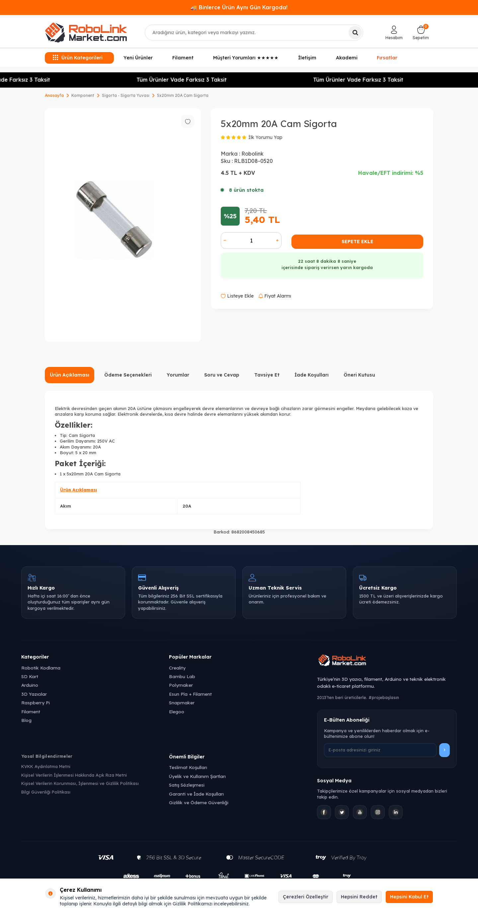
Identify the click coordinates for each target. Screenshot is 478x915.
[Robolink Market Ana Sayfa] (387, 661)
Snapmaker (182, 702)
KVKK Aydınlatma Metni (45, 766)
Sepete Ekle (357, 242)
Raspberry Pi (35, 702)
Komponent (82, 95)
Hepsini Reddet (359, 897)
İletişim (307, 58)
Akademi (347, 58)
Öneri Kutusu (359, 375)
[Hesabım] (394, 32)
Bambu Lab (182, 676)
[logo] (86, 32)
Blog (26, 720)
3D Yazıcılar (34, 694)
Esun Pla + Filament (190, 694)
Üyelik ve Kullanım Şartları (197, 776)
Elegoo (176, 711)
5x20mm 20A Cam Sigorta (182, 95)
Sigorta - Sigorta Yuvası (125, 95)
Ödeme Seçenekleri (128, 375)
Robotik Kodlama (40, 667)
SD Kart (29, 676)
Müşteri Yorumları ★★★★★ (246, 58)
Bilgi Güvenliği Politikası (45, 792)
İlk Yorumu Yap (265, 137)
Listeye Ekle (237, 296)
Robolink (252, 153)
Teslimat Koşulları (188, 767)
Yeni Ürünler (138, 58)
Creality (177, 667)
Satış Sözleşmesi (186, 785)
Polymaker (181, 685)
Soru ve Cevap (221, 375)
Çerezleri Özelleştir (305, 897)
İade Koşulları (311, 375)
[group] (123, 225)
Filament (183, 58)
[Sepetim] (421, 32)
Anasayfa (54, 95)
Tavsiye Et (266, 375)
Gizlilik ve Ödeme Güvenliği (198, 802)
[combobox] (254, 32)
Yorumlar (178, 375)
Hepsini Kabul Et (409, 897)
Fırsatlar (387, 57)
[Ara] (355, 32)
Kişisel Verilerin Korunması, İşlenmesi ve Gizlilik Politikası (80, 783)
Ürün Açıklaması (69, 375)
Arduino (29, 685)
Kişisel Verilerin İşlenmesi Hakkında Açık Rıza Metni (74, 775)
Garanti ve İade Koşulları (196, 794)
